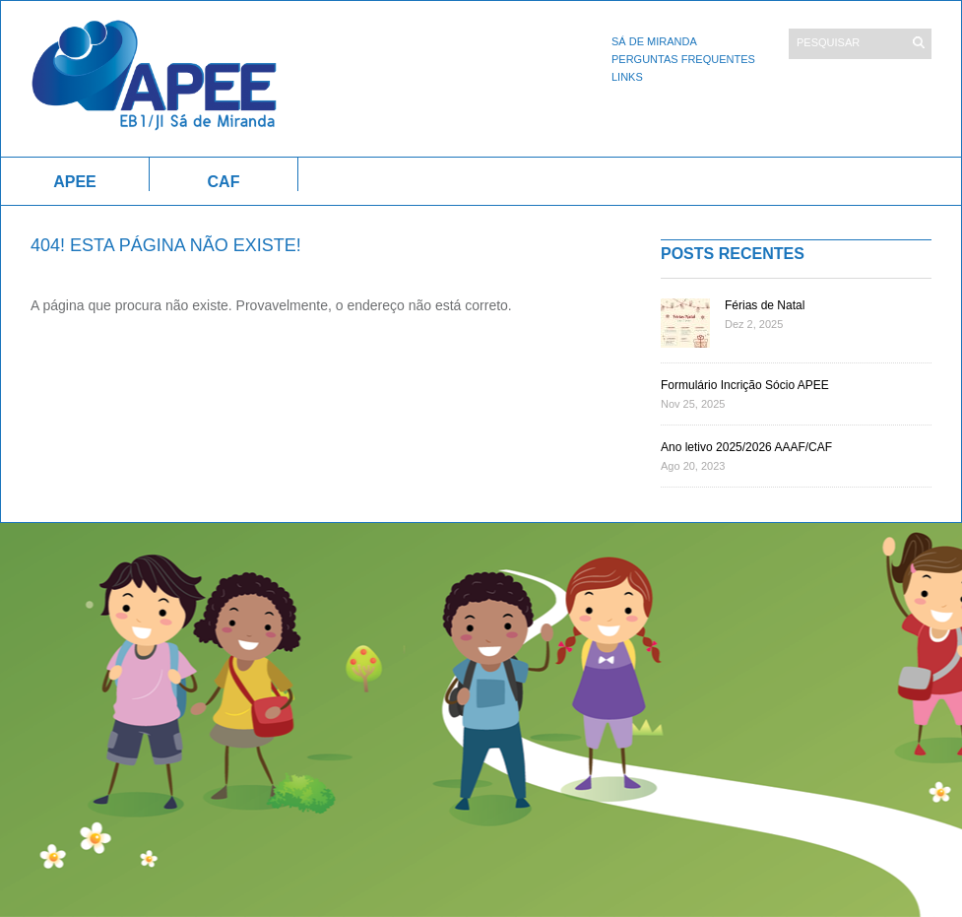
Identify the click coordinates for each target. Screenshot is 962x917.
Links (627, 77)
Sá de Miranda (654, 41)
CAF (224, 181)
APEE (74, 181)
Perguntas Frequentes (683, 59)
